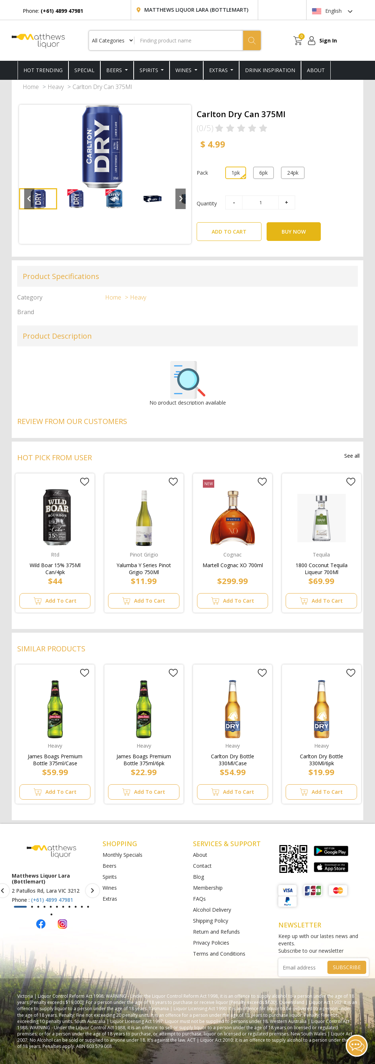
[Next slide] (180, 199)
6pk (263, 172)
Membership (208, 887)
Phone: (53, 10)
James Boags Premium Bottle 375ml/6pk (143, 758)
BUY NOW (294, 231)
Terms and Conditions (219, 953)
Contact (202, 865)
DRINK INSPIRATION (270, 70)
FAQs (199, 898)
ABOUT (316, 70)
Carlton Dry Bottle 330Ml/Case (232, 758)
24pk (292, 172)
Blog (198, 876)
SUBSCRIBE (347, 967)
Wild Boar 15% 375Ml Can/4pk (55, 567)
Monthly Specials (122, 854)
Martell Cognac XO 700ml (233, 565)
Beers (114, 70)
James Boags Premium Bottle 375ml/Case (55, 758)
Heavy (56, 87)
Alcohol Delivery (212, 909)
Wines (184, 70)
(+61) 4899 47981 (52, 899)
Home (31, 87)
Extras (219, 70)
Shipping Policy (210, 920)
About (200, 854)
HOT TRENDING (43, 70)
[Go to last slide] (29, 199)
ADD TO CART (236, 228)
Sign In (328, 40)
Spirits (150, 70)
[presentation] (92, 890)
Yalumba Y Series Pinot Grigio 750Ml (143, 567)
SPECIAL (84, 70)
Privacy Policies (211, 942)
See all (352, 455)
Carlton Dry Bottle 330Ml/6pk (321, 758)
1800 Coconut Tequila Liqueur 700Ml (322, 567)
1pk (235, 172)
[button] (38, 198)
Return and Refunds (216, 931)
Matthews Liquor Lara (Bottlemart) (196, 9)
